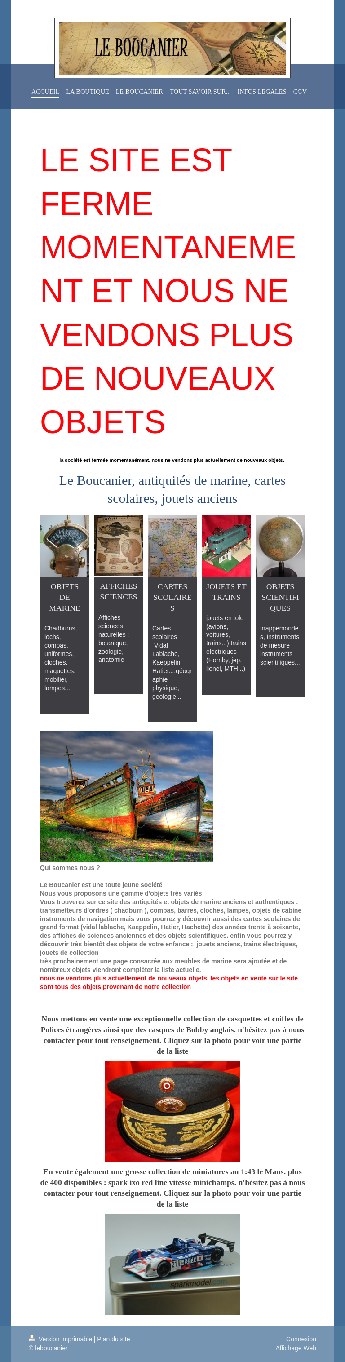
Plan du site (113, 1339)
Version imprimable (61, 1339)
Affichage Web (295, 1348)
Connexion (301, 1339)
